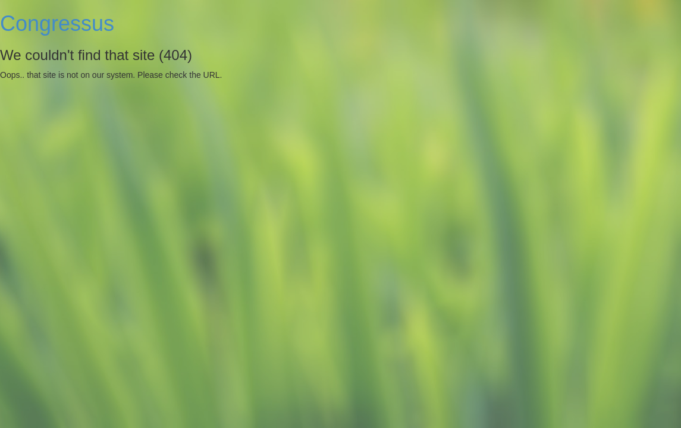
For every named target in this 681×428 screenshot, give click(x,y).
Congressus (57, 23)
